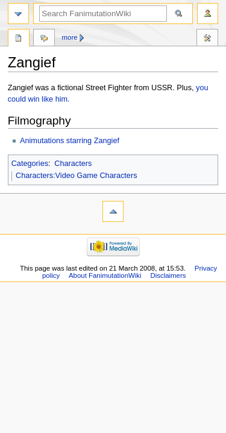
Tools (207, 39)
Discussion (44, 39)
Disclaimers (168, 275)
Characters (73, 163)
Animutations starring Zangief (69, 141)
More (70, 37)
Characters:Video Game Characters (76, 175)
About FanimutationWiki (105, 275)
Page (18, 39)
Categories (29, 163)
